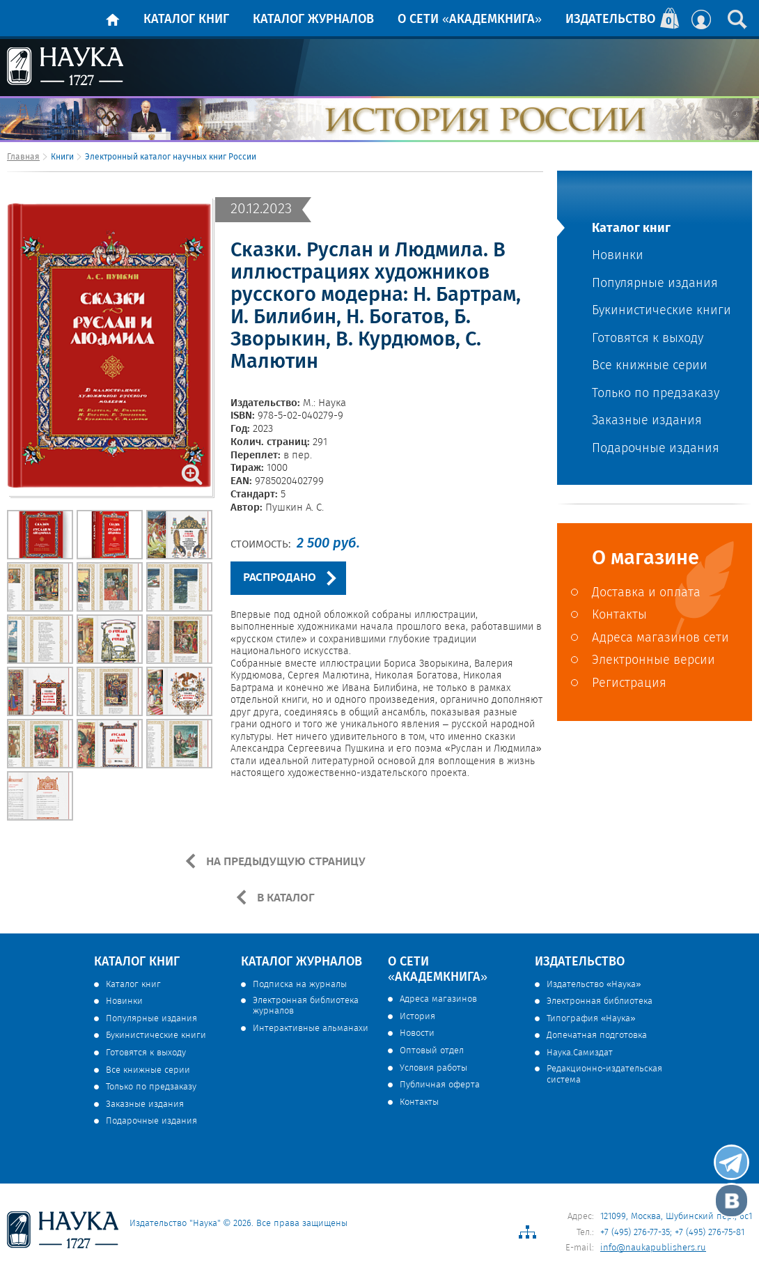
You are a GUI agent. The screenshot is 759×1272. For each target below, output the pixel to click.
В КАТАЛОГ (284, 898)
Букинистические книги (661, 311)
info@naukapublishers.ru (653, 1248)
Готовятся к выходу (647, 339)
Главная (23, 157)
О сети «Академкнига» (470, 19)
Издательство (610, 19)
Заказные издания (647, 421)
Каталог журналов (313, 19)
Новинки (617, 256)
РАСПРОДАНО (279, 577)
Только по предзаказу (655, 394)
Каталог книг (186, 19)
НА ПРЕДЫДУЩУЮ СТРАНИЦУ (284, 861)
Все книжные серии (649, 366)
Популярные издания (655, 284)
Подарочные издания (655, 449)
